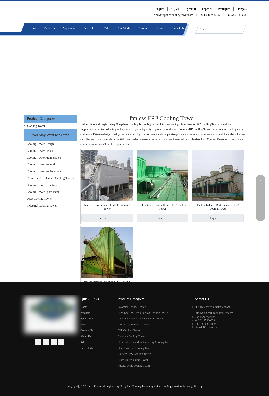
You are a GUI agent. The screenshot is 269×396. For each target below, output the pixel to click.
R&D (106, 28)
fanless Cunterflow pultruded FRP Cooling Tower (162, 206)
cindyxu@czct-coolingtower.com (173, 14)
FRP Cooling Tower (129, 330)
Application (69, 28)
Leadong (187, 386)
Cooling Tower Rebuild (41, 164)
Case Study (123, 28)
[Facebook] (38, 342)
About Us (89, 28)
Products (49, 28)
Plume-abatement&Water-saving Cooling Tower (145, 342)
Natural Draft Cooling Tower (134, 365)
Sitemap (197, 386)
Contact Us (177, 28)
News (159, 28)
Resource (143, 28)
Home (33, 28)
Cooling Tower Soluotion (42, 185)
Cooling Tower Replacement (44, 171)
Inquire (94, 218)
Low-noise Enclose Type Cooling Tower (140, 318)
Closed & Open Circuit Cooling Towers (50, 178)
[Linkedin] (46, 342)
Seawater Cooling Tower (132, 306)
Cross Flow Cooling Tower (133, 359)
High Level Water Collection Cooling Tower (143, 312)
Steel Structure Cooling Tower (135, 348)
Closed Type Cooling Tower (133, 324)
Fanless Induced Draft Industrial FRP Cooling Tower (218, 206)
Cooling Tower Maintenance (44, 157)
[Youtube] (54, 342)
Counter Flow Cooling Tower (134, 353)
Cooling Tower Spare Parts (43, 192)
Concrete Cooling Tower (131, 336)
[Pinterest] (61, 342)
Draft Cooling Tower (39, 198)
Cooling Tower (36, 125)
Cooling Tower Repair (40, 150)
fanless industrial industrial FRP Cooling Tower (107, 206)
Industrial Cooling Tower (42, 205)
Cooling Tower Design (40, 143)
